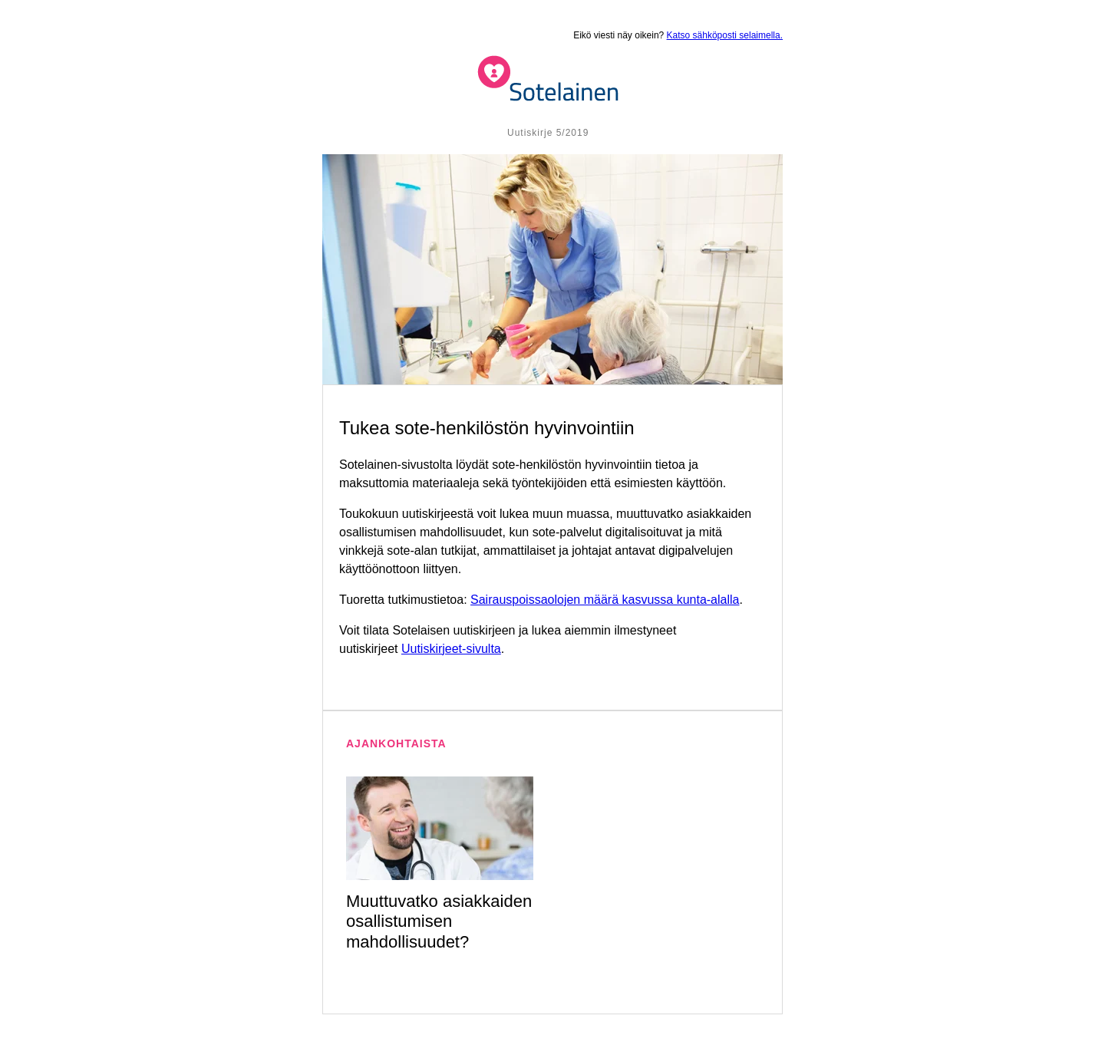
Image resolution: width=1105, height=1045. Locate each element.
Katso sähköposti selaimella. (725, 35)
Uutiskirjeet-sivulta (451, 648)
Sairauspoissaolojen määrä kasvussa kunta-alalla (604, 599)
